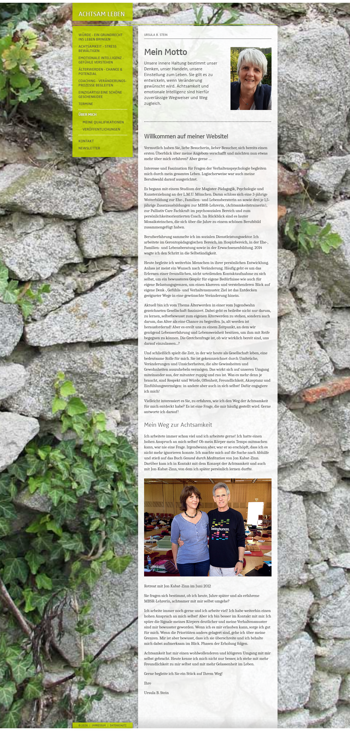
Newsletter (89, 148)
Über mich (87, 115)
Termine (85, 104)
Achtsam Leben (101, 14)
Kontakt (86, 141)
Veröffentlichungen (101, 129)
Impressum (99, 725)
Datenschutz (118, 725)
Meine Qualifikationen (103, 122)
